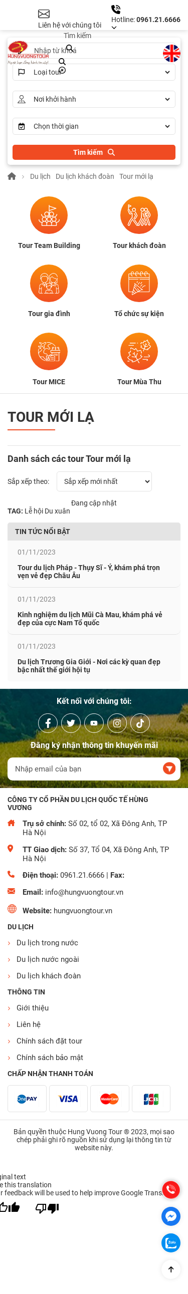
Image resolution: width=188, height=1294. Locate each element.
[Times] (101, 126)
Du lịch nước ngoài (48, 959)
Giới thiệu (33, 1007)
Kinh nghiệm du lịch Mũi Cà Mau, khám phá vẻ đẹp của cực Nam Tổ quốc (90, 619)
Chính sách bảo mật (50, 1057)
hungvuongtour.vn (83, 910)
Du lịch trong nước (47, 942)
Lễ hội (34, 511)
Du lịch (40, 176)
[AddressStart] (101, 99)
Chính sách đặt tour (49, 1041)
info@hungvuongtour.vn (84, 892)
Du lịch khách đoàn (85, 176)
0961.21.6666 (158, 20)
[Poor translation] (47, 1208)
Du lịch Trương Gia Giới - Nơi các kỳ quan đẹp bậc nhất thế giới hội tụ (89, 666)
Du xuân (57, 511)
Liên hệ (29, 1024)
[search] (70, 49)
